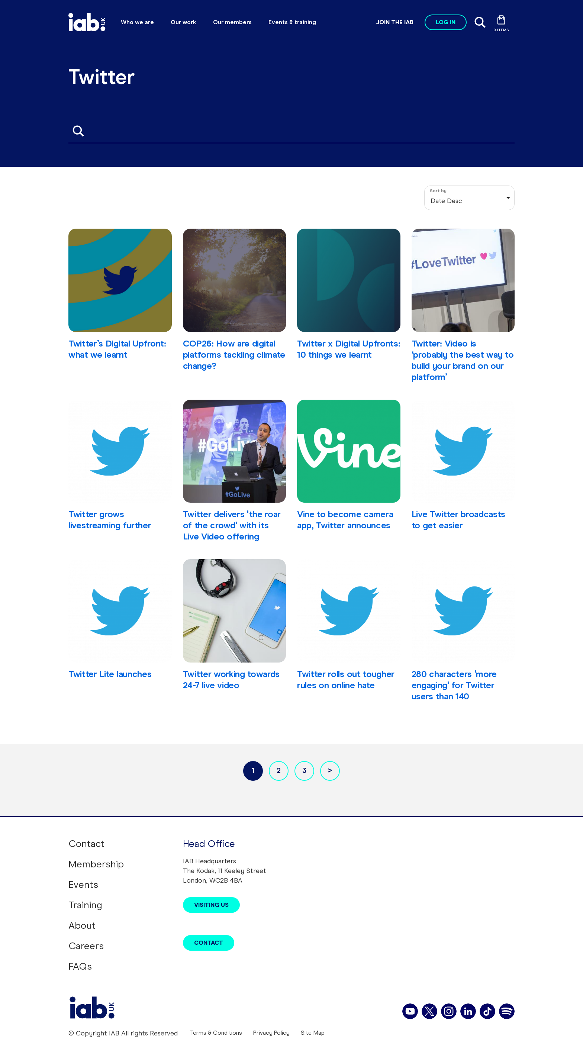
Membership (96, 864)
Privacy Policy (271, 1032)
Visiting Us (211, 904)
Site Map (313, 1032)
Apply (78, 131)
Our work (183, 22)
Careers (86, 946)
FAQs (80, 966)
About (82, 925)
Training (85, 905)
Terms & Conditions (216, 1032)
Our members (232, 22)
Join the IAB (394, 22)
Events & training (292, 22)
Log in (445, 22)
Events (83, 884)
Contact (86, 844)
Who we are (137, 22)
